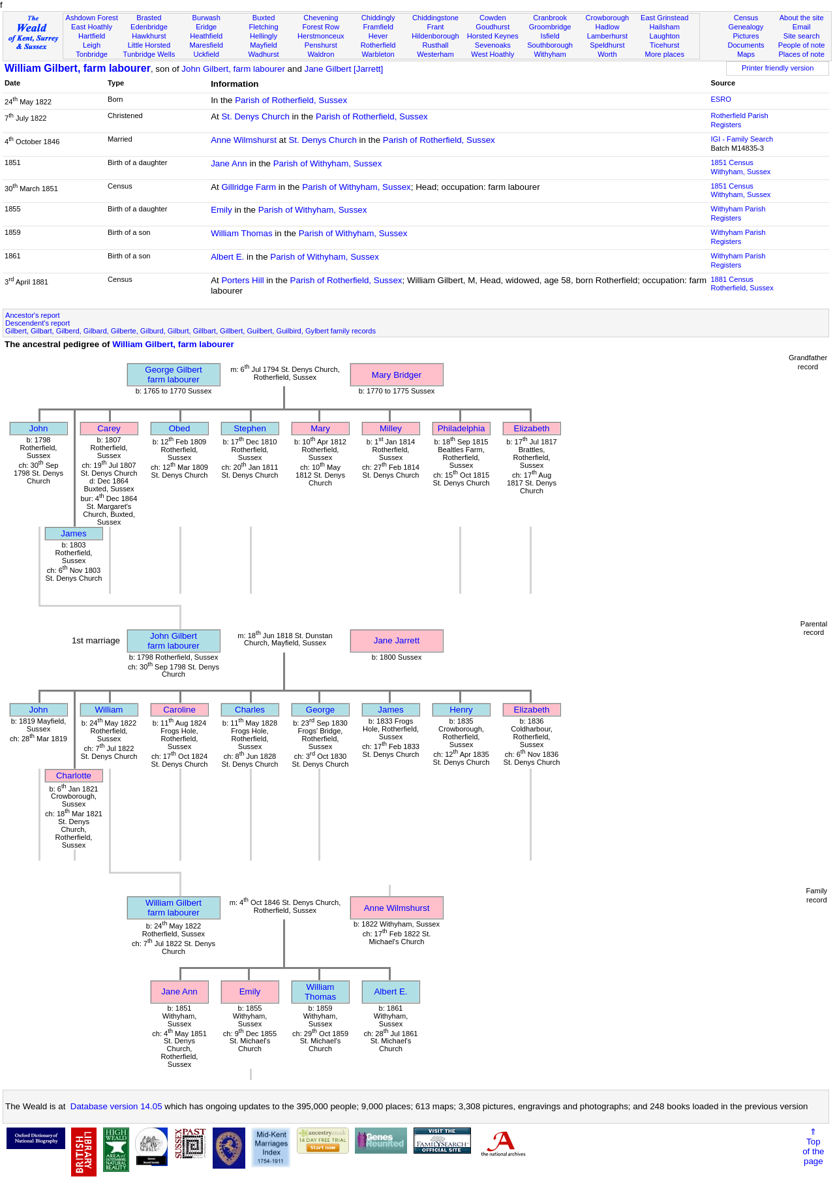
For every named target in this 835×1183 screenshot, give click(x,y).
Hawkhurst (149, 36)
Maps (746, 54)
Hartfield (91, 36)
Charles (250, 709)
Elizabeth (532, 428)
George (320, 709)
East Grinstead (664, 18)
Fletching (264, 27)
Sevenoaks (493, 45)
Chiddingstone (435, 18)
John (38, 428)
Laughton (665, 36)
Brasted (148, 18)
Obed (179, 428)
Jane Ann (229, 163)
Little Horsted (149, 45)
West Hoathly (492, 54)
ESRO (720, 99)
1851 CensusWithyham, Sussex (740, 167)
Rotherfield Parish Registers (739, 120)
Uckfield (206, 54)
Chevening (320, 18)
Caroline (179, 709)
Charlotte (73, 775)
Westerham (435, 54)
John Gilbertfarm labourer (173, 641)
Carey (109, 428)
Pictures (746, 36)
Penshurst (321, 45)
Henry (461, 709)
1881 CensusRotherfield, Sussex (741, 283)
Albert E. (227, 257)
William (109, 709)
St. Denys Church (255, 116)
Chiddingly (378, 18)
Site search (801, 36)
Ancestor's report (32, 315)
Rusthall (435, 45)
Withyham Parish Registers (737, 213)
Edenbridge (149, 27)
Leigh (91, 45)
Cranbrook (550, 18)
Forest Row (320, 27)
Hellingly (263, 36)
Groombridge (550, 27)
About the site (802, 18)
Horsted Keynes (493, 36)
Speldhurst (607, 45)
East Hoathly (91, 27)
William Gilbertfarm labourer (173, 907)
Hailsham (665, 27)
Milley (391, 428)
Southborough (550, 45)
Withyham (550, 54)
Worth (607, 54)
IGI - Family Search (741, 139)
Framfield (378, 27)
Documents (745, 45)
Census (746, 18)
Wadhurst (263, 54)
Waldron (320, 54)
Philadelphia (461, 428)
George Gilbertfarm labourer (173, 374)
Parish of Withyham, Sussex (327, 163)
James (73, 533)
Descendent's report (37, 323)
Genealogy (746, 27)
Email (802, 27)
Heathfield (206, 36)
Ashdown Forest (91, 18)
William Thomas (242, 233)
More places (664, 54)
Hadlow (607, 27)
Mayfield (263, 45)
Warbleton (378, 54)
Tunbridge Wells (149, 54)
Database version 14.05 (116, 1106)
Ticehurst (664, 45)
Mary (320, 428)
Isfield (550, 36)
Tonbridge (92, 54)
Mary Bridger (396, 375)
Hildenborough (435, 36)
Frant (435, 27)
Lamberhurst (607, 36)
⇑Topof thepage (813, 1146)
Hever (378, 36)
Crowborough (608, 18)
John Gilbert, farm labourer (233, 69)
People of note (801, 45)
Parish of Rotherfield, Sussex (291, 100)
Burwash (206, 18)
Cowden (492, 18)
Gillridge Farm (248, 187)
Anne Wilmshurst (244, 140)
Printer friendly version (778, 68)
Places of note (801, 54)
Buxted (263, 18)
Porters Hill (242, 280)
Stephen (250, 428)
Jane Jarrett (396, 640)
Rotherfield (378, 45)
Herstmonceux (320, 36)
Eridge (206, 27)
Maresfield (206, 45)
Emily (221, 210)
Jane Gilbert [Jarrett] (344, 69)
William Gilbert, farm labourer (78, 68)
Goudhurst (492, 27)
